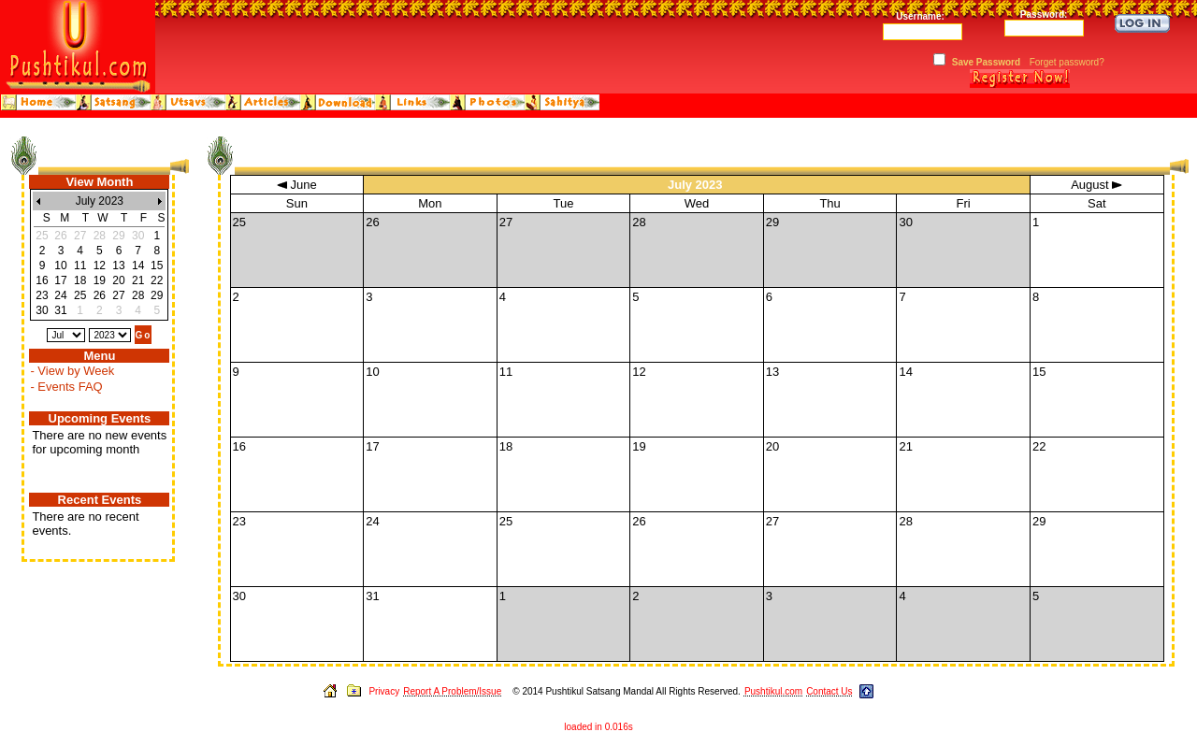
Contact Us (829, 691)
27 (118, 295)
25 (80, 295)
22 (157, 280)
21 (138, 280)
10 (60, 265)
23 (42, 295)
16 (42, 280)
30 (42, 310)
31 (60, 310)
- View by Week (72, 371)
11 (80, 265)
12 (100, 265)
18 (80, 280)
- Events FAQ (66, 387)
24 (60, 295)
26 (100, 295)
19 (100, 280)
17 (60, 280)
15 (157, 265)
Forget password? (1067, 62)
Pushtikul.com (773, 691)
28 (138, 295)
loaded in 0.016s (598, 727)
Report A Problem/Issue (452, 691)
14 (138, 265)
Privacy (383, 691)
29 (157, 295)
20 (118, 280)
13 (118, 265)
